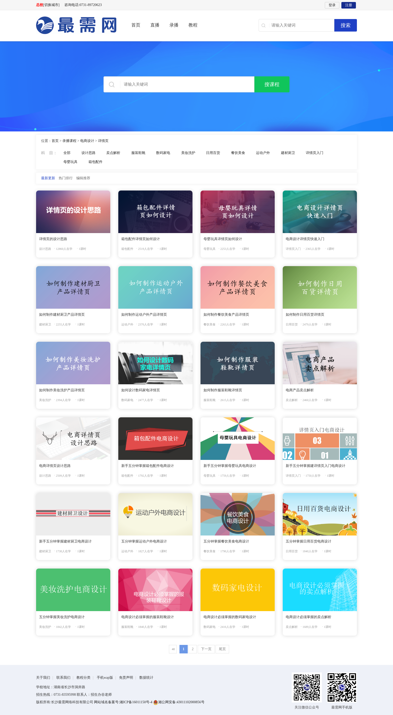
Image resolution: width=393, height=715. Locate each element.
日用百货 (213, 153)
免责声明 (126, 677)
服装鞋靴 (138, 153)
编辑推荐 (83, 178)
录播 (173, 25)
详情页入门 (314, 153)
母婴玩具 (70, 162)
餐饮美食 (238, 153)
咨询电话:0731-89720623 (83, 5)
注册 (348, 5)
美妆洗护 (188, 153)
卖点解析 (113, 153)
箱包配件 (95, 162)
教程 (193, 25)
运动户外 (263, 153)
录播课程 (69, 141)
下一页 (206, 649)
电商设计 (87, 141)
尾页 (222, 649)
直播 (154, 25)
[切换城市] (51, 5)
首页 (135, 25)
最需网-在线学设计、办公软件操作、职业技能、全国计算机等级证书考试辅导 (76, 25)
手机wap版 (105, 677)
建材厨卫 (288, 153)
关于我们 (43, 677)
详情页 (103, 141)
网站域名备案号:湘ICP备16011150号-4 (123, 702)
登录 (332, 5)
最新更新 (48, 178)
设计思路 (88, 153)
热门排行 (66, 178)
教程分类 (83, 677)
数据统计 (146, 677)
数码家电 (163, 153)
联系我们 (63, 677)
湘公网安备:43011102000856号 (179, 702)
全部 (66, 153)
